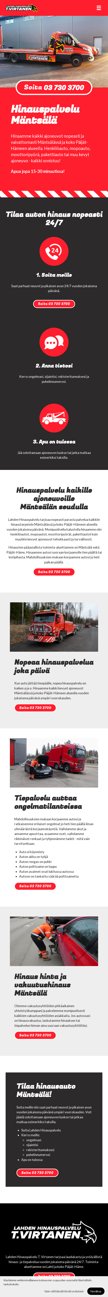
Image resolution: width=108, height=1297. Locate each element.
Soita (54, 87)
